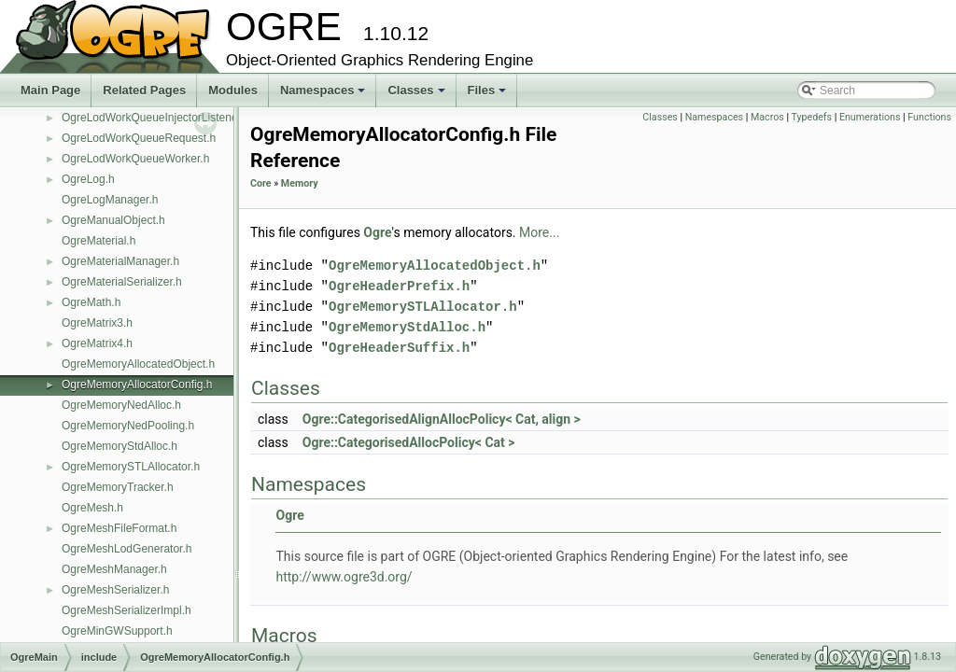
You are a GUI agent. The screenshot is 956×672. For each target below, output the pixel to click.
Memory (299, 183)
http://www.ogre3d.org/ (343, 576)
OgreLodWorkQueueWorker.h (135, 158)
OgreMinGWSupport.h (117, 630)
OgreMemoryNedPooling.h (128, 425)
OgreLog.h (88, 179)
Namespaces (324, 95)
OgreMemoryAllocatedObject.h (138, 364)
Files (489, 95)
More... (539, 232)
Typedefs (811, 117)
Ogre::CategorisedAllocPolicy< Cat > (408, 442)
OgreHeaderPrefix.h (399, 286)
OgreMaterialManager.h (120, 261)
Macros (767, 117)
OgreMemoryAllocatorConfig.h (137, 384)
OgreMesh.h (92, 507)
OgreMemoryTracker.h (118, 487)
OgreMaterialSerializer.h (122, 281)
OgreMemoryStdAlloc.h (119, 446)
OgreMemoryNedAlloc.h (121, 405)
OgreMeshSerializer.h (115, 589)
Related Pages (144, 90)
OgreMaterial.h (98, 240)
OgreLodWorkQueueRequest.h (139, 138)
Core (261, 183)
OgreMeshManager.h (114, 569)
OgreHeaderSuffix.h (399, 348)
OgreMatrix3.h (97, 322)
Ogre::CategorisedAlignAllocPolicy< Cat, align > (441, 419)
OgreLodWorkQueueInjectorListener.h (156, 117)
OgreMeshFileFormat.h (119, 528)
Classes (417, 95)
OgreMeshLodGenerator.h (126, 548)
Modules (233, 90)
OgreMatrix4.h (97, 343)
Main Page (50, 90)
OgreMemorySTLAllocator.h (131, 466)
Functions (929, 117)
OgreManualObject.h (113, 220)
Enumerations (870, 117)
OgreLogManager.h (110, 199)
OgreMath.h (91, 302)
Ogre (377, 232)
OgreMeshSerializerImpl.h (126, 610)
